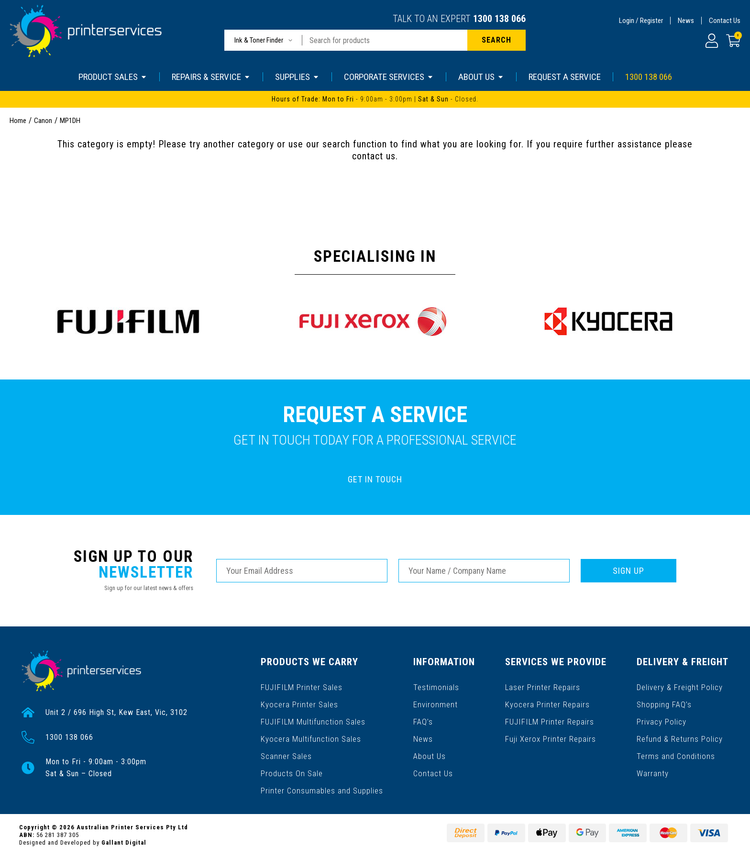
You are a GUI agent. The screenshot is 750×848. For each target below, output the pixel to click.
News (686, 20)
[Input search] (384, 40)
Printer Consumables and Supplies (321, 776)
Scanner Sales (286, 745)
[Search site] (496, 40)
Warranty (653, 760)
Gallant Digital (123, 834)
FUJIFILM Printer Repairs (549, 714)
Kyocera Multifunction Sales (310, 730)
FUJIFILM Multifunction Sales (311, 714)
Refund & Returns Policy (680, 730)
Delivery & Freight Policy (680, 684)
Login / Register (641, 20)
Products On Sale (291, 760)
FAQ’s (423, 714)
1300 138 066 (499, 18)
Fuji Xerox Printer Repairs (551, 730)
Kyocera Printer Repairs (548, 699)
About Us (430, 745)
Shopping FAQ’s (664, 699)
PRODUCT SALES (112, 76)
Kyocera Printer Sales (299, 699)
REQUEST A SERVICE (565, 76)
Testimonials (436, 684)
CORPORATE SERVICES (389, 76)
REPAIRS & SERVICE (211, 76)
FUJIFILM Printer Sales (300, 684)
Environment (435, 699)
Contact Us (724, 20)
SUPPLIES (297, 76)
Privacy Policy (661, 714)
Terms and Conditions (675, 745)
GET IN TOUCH (375, 479)
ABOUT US (481, 76)
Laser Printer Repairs (543, 684)
